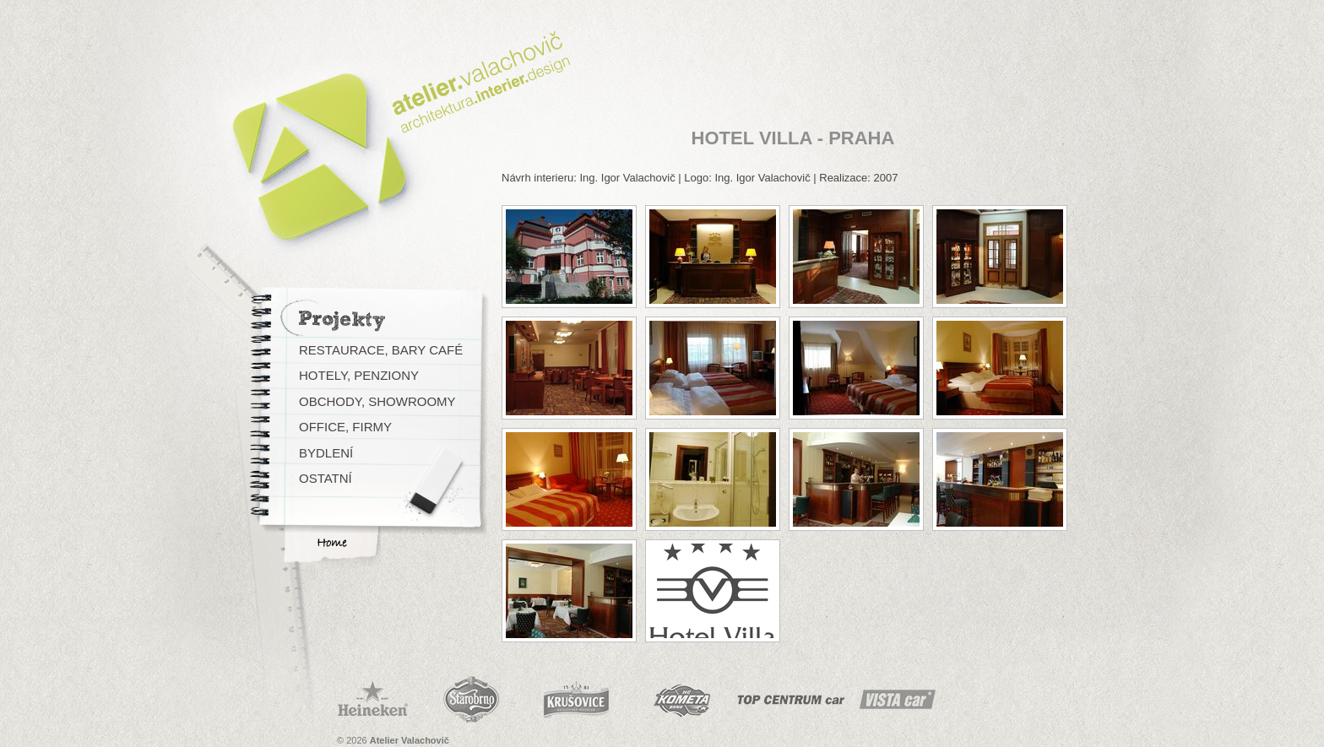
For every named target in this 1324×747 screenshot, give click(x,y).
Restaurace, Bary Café (381, 350)
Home (331, 543)
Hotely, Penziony (359, 375)
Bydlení (326, 453)
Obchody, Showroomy (377, 401)
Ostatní (325, 478)
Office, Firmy (345, 427)
